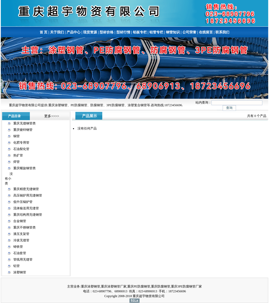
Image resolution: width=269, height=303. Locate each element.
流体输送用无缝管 (26, 208)
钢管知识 (173, 32)
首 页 (43, 32)
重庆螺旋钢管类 (24, 168)
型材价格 (106, 32)
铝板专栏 (140, 32)
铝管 (16, 266)
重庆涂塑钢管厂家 (114, 286)
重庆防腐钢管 (160, 286)
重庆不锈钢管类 (24, 227)
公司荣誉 (189, 32)
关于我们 (57, 32)
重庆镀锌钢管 (22, 130)
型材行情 (123, 32)
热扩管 (18, 155)
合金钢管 (19, 221)
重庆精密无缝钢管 (26, 189)
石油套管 (19, 253)
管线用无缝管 (22, 259)
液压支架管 (21, 234)
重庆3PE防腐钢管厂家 (186, 286)
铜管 (16, 136)
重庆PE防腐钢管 (138, 286)
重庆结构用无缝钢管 (27, 215)
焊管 (16, 162)
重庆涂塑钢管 (90, 286)
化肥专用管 (21, 142)
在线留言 (206, 32)
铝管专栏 (156, 32)
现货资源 (90, 32)
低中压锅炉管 (22, 202)
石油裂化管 (21, 149)
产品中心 (73, 32)
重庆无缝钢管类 (24, 123)
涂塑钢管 (19, 272)
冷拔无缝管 (21, 240)
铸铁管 (18, 247)
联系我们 (222, 32)
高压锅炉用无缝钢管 (27, 195)
